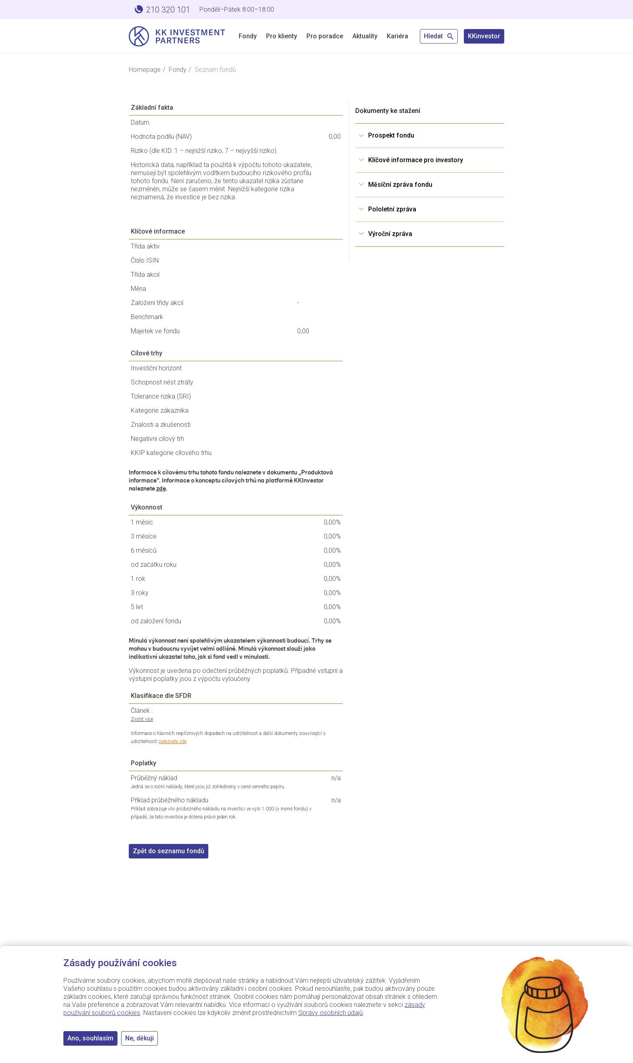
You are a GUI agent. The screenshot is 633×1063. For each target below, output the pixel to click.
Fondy (248, 36)
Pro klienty (281, 36)
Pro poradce (324, 36)
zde (161, 488)
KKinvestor (484, 36)
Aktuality (364, 36)
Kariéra (397, 36)
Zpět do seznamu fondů (168, 851)
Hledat (439, 36)
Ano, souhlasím (90, 1038)
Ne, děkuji (139, 1038)
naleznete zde (173, 741)
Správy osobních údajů (330, 1013)
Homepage (145, 69)
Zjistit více (142, 719)
